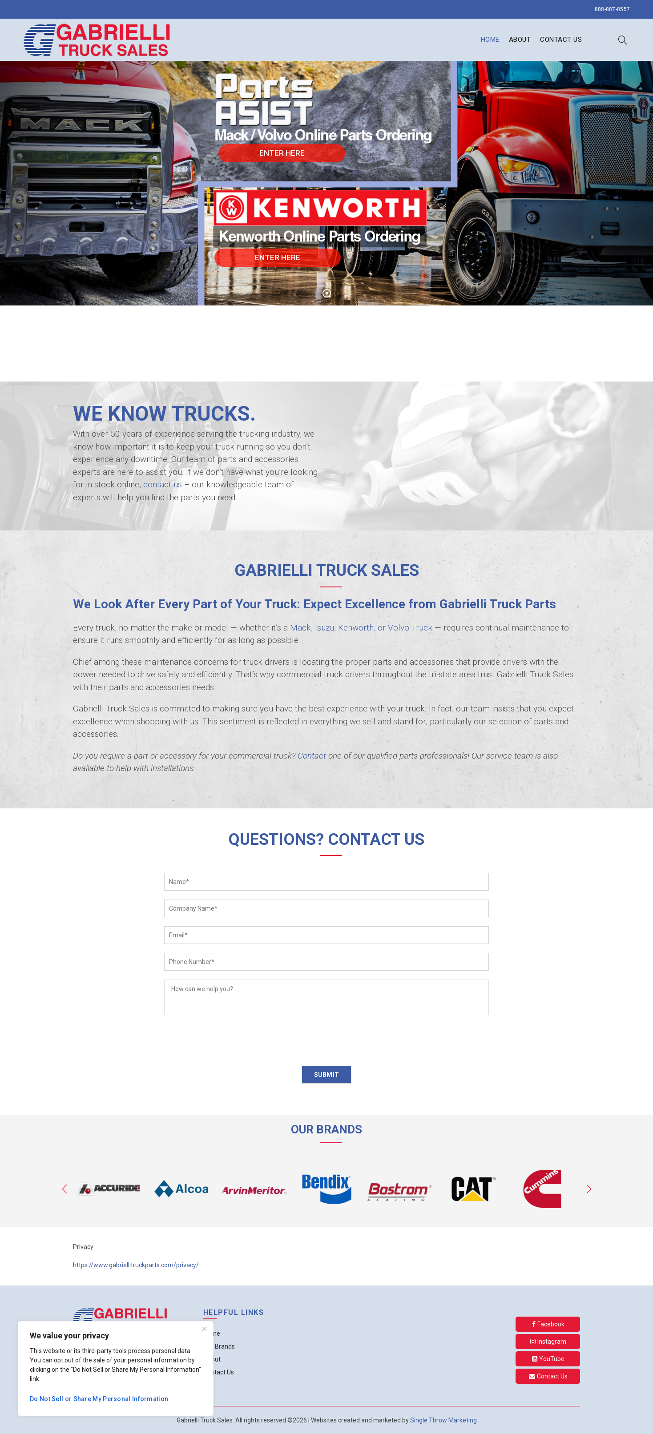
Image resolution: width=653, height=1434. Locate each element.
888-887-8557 (612, 9)
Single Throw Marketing (443, 1420)
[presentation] (231, 1041)
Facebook (548, 1324)
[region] (116, 1368)
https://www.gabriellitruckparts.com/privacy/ (136, 1265)
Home (490, 40)
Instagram (548, 1341)
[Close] (204, 1328)
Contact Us (561, 40)
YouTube (548, 1358)
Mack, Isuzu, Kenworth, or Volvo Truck (361, 628)
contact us (162, 484)
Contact (312, 756)
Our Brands (219, 1346)
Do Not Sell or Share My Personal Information (99, 1398)
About (520, 40)
